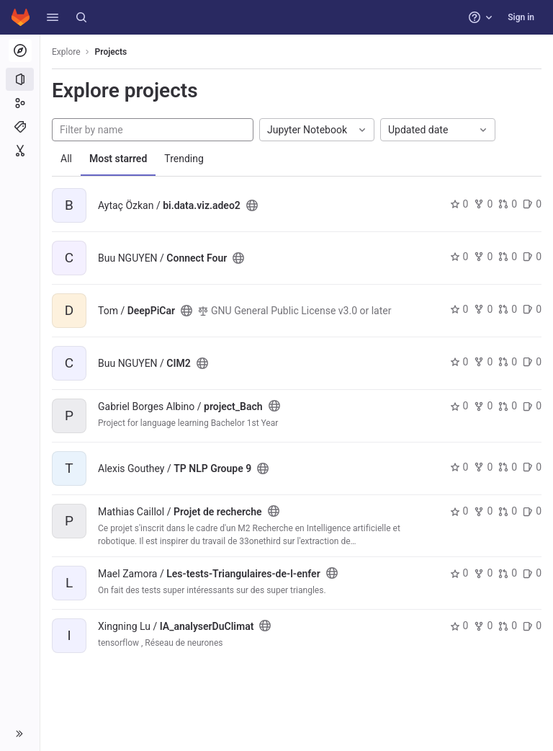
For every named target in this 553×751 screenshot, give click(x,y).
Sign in (521, 17)
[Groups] (20, 103)
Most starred (118, 158)
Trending (184, 158)
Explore (66, 52)
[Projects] (20, 79)
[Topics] (20, 126)
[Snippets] (20, 150)
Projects (111, 52)
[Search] (81, 17)
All (66, 158)
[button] (52, 17)
